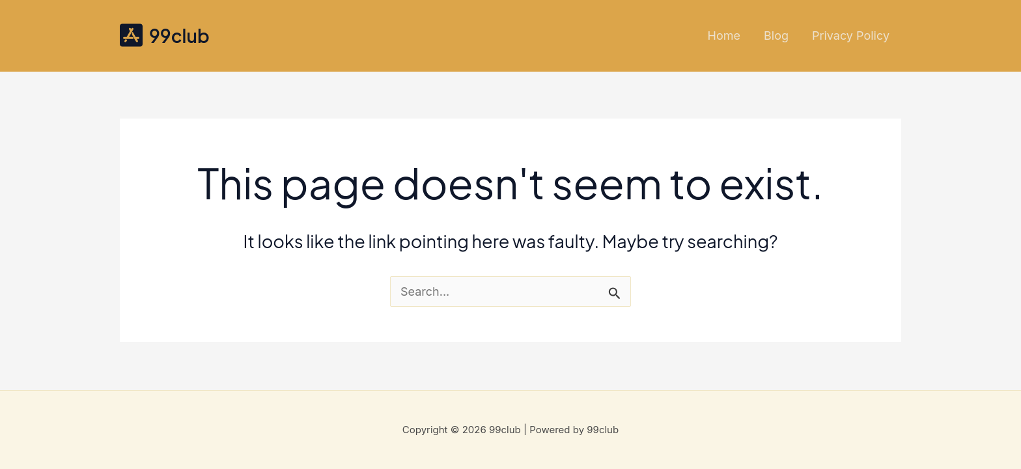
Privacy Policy (850, 35)
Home (724, 35)
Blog (776, 35)
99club (179, 35)
